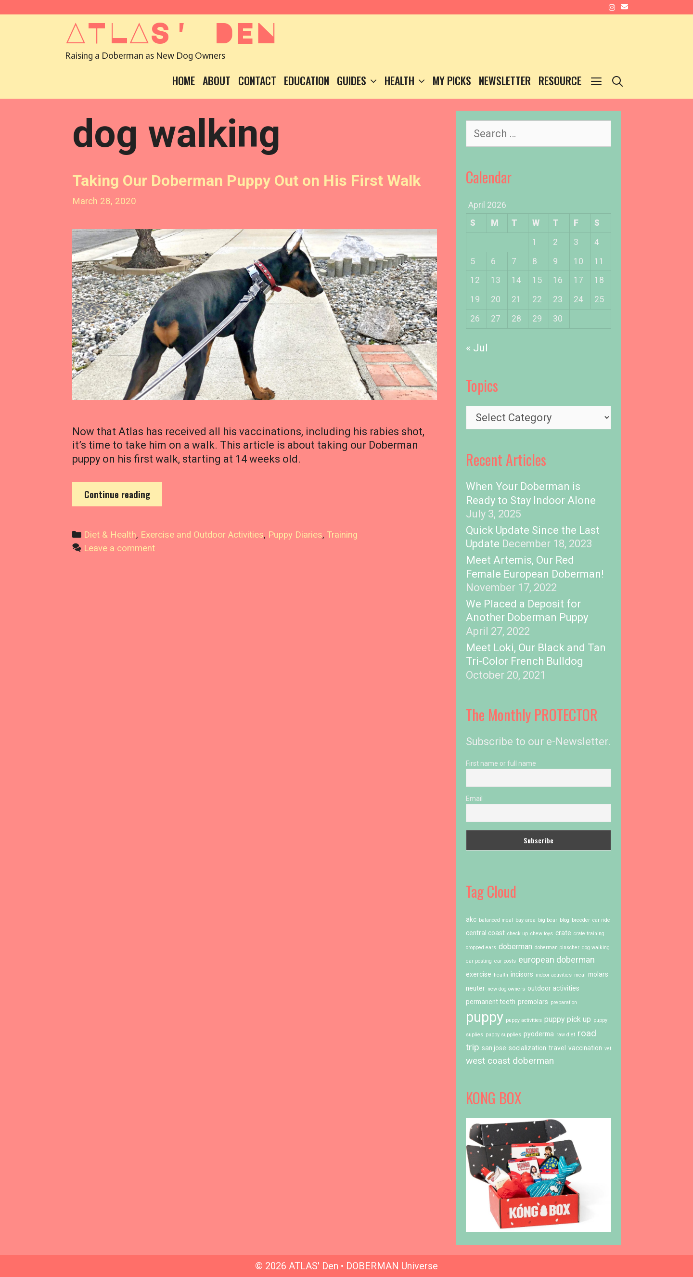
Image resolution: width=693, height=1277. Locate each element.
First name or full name (501, 763)
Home (183, 80)
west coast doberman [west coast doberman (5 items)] (510, 1060)
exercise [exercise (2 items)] (478, 974)
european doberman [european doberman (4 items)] (556, 960)
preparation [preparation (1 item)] (564, 1002)
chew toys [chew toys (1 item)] (541, 933)
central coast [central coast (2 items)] (485, 933)
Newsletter (505, 80)
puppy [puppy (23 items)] (484, 1017)
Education (306, 80)
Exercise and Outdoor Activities (202, 534)
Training (342, 534)
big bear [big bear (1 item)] (547, 920)
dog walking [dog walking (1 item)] (596, 947)
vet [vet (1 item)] (607, 1048)
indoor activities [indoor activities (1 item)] (554, 975)
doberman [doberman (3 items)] (515, 946)
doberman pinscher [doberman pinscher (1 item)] (557, 947)
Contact (257, 80)
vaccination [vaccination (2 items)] (585, 1048)
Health (407, 81)
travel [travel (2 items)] (557, 1048)
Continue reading (123, 496)
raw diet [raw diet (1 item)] (565, 1035)
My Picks (452, 80)
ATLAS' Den (171, 31)
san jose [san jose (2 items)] (494, 1048)
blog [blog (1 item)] (564, 920)
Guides (359, 81)
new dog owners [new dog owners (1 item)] (506, 989)
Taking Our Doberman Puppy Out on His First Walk (246, 180)
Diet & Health (110, 534)
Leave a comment (119, 548)
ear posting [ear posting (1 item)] (479, 961)
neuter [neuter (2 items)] (475, 988)
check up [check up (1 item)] (517, 933)
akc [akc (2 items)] (471, 919)
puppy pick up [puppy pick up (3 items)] (567, 1019)
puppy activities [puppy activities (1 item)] (524, 1020)
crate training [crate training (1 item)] (589, 933)
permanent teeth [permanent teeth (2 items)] (490, 1002)
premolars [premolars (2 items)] (533, 1002)
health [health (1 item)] (501, 975)
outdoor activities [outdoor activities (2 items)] (553, 988)
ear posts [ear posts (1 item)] (505, 961)
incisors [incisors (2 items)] (522, 974)
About (217, 80)
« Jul (477, 348)
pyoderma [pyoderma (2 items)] (539, 1034)
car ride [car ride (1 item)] (601, 920)
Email (474, 798)
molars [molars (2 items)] (598, 974)
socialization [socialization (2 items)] (527, 1048)
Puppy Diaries (295, 534)
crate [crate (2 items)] (563, 933)
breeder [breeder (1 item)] (581, 920)
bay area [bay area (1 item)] (525, 920)
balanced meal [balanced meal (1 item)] (496, 920)
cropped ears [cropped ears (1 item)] (481, 947)
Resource (560, 80)
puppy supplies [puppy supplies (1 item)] (503, 1035)
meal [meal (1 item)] (580, 975)
